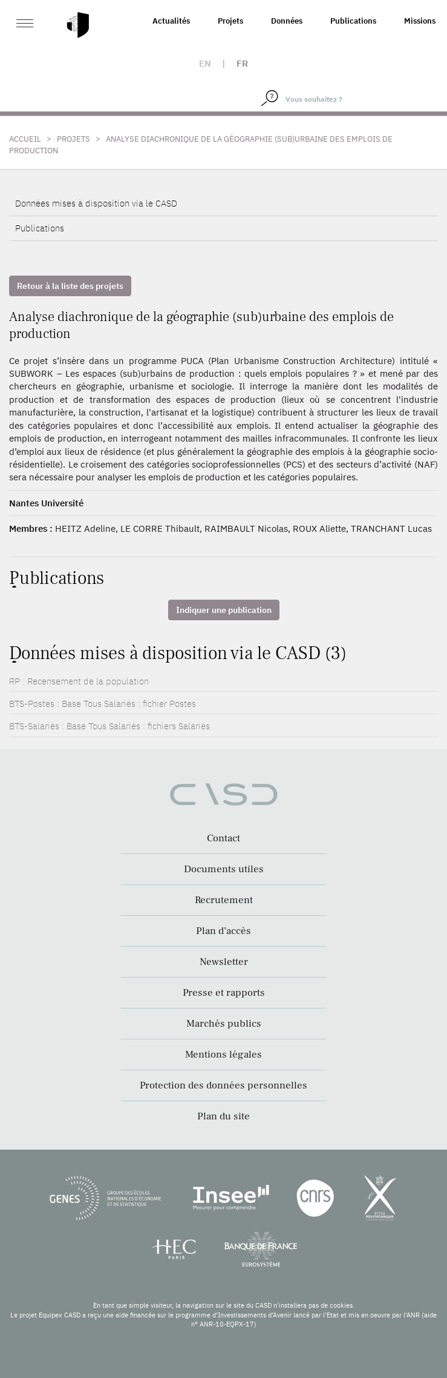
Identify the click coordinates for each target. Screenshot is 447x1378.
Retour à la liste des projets (70, 285)
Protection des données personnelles (223, 1085)
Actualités (171, 20)
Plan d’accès (223, 931)
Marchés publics (223, 1023)
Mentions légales (223, 1054)
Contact (223, 838)
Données (286, 20)
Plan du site (223, 1116)
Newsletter (224, 962)
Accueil (25, 139)
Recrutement (224, 900)
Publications (353, 20)
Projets (230, 20)
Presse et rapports (224, 992)
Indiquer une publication (224, 610)
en (205, 63)
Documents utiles (224, 869)
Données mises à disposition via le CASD (96, 203)
